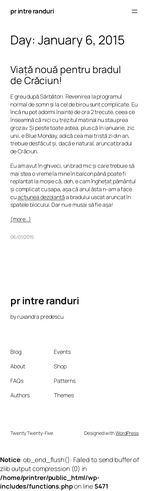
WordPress (127, 433)
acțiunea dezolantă (41, 197)
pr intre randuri (32, 11)
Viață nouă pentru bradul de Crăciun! (65, 75)
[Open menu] (134, 11)
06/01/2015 (22, 237)
